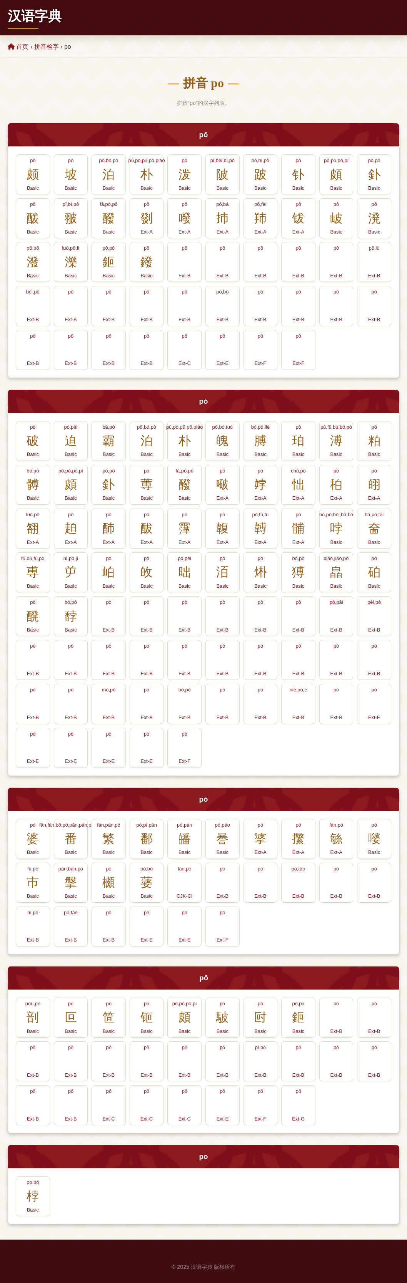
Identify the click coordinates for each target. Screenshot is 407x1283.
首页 (18, 46)
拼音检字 (46, 46)
